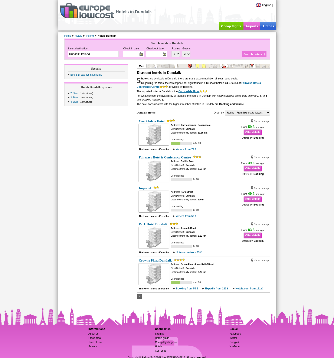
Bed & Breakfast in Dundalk (86, 74)
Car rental (160, 350)
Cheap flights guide (166, 342)
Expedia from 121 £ (216, 288)
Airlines (268, 26)
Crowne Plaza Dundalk (155, 260)
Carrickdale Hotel (189, 91)
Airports (252, 26)
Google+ (234, 342)
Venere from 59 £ (186, 216)
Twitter (233, 337)
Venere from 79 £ (186, 149)
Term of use (95, 342)
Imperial (145, 188)
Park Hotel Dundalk (153, 224)
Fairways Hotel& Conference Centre (165, 157)
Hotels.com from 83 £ (189, 252)
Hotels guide (162, 337)
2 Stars (75, 93)
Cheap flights (231, 26)
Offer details (252, 132)
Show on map (261, 121)
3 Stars (75, 97)
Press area (94, 337)
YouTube (234, 346)
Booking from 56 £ (187, 288)
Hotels (158, 346)
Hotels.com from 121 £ (249, 288)
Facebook (235, 333)
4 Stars (75, 101)
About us (93, 333)
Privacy (92, 346)
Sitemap (159, 333)
